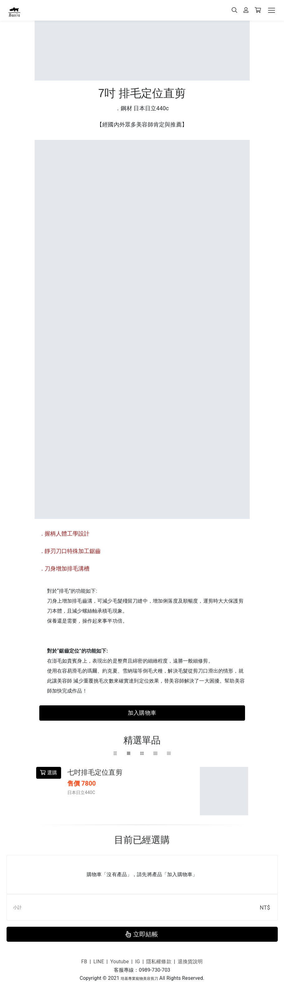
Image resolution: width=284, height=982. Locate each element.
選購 (48, 772)
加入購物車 (142, 713)
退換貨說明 (190, 962)
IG (137, 962)
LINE (99, 962)
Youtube (119, 962)
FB (84, 962)
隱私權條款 (158, 962)
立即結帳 (142, 934)
